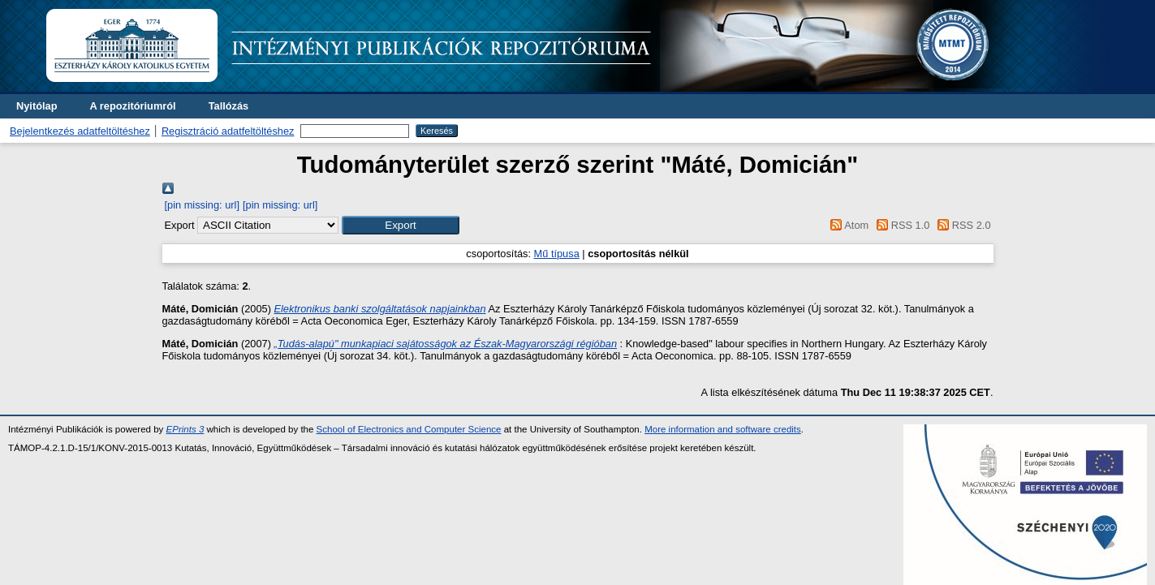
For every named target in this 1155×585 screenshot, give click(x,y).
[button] (400, 225)
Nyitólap (36, 106)
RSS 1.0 (901, 225)
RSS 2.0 (962, 225)
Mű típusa (557, 253)
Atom (846, 225)
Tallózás (229, 106)
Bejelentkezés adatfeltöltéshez (80, 131)
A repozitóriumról (132, 106)
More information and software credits (722, 429)
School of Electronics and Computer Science (409, 429)
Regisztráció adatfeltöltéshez (228, 131)
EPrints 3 (185, 429)
